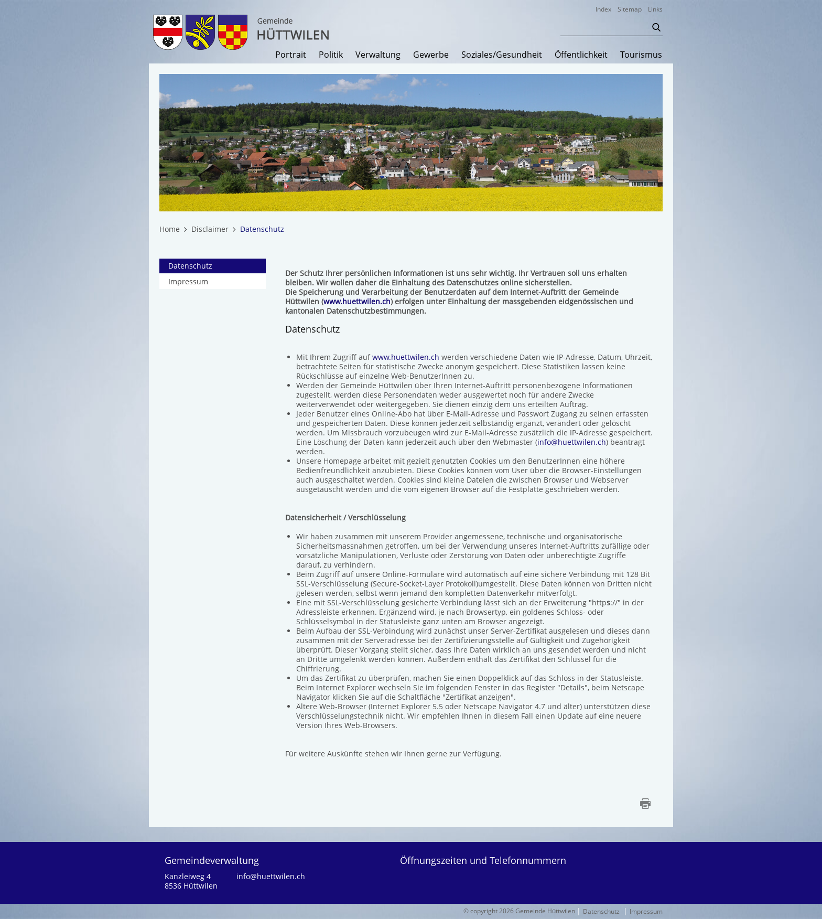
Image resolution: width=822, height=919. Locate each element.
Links (655, 9)
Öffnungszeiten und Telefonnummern (483, 860)
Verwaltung (378, 55)
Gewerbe (431, 55)
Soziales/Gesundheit (501, 55)
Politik (331, 55)
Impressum (188, 281)
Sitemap (630, 9)
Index (603, 9)
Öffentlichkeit (581, 55)
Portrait (290, 55)
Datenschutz (212, 266)
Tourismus (641, 55)
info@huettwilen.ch (571, 442)
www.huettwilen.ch (357, 301)
